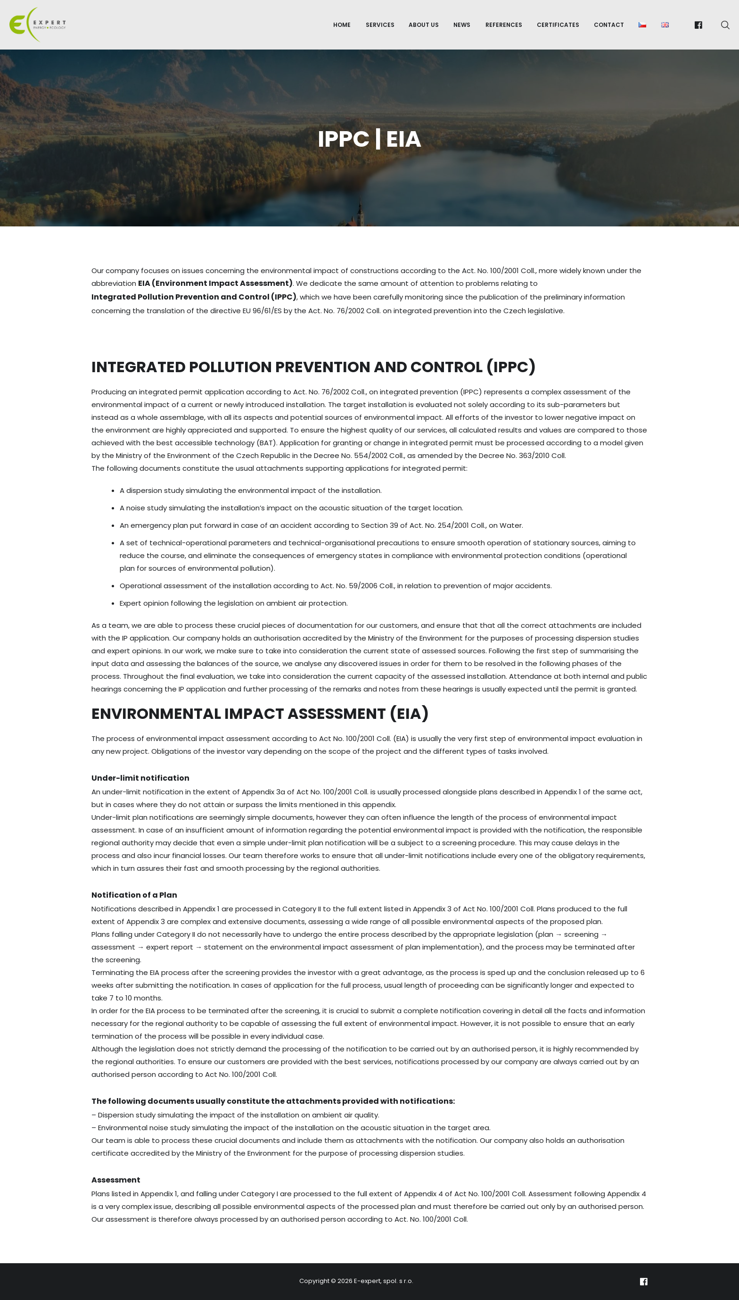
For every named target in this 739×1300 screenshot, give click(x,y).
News (461, 25)
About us (424, 25)
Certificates (558, 25)
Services (380, 25)
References (503, 25)
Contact (609, 25)
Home (342, 25)
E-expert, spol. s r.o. (383, 1280)
